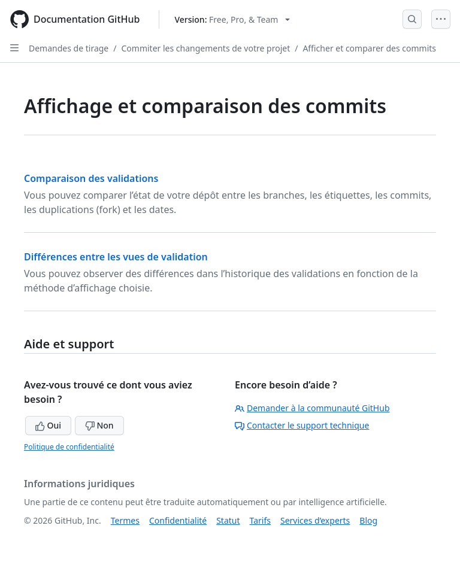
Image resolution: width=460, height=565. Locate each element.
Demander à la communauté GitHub (312, 408)
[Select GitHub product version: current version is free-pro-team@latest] (232, 19)
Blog (368, 520)
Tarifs (260, 520)
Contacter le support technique (302, 425)
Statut (228, 520)
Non (99, 425)
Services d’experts (315, 520)
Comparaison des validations (91, 178)
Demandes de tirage (68, 48)
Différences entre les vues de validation (116, 256)
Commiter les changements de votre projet (205, 48)
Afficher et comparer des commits (369, 48)
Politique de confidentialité (69, 447)
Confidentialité (178, 520)
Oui (48, 425)
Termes (125, 520)
